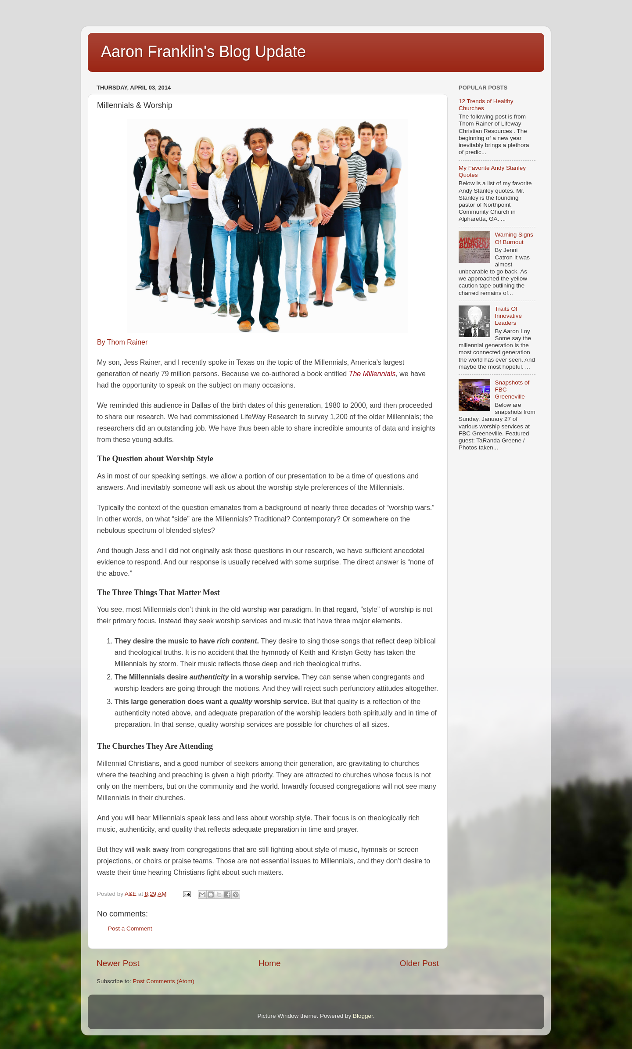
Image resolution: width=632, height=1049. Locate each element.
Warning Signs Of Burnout (514, 238)
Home (269, 963)
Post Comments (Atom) (163, 981)
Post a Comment (130, 928)
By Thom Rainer (122, 342)
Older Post (419, 963)
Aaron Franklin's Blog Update (203, 52)
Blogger (363, 1016)
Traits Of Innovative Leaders (508, 315)
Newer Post (118, 963)
